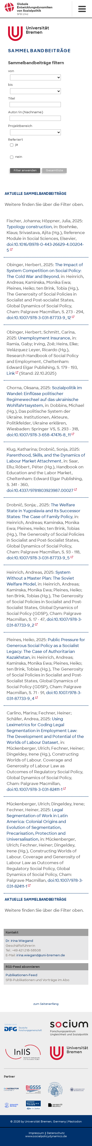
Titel (11, 98)
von (11, 71)
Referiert (15, 139)
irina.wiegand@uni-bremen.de (40, 955)
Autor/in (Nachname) (25, 112)
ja (16, 144)
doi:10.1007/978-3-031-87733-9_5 (38, 558)
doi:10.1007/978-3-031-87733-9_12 (39, 317)
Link (11, 373)
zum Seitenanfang (46, 1004)
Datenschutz (56, 1133)
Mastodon (75, 1121)
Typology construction (29, 226)
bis (10, 85)
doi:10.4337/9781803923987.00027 (40, 490)
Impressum (36, 1133)
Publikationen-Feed (21, 975)
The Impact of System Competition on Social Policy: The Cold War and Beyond (45, 270)
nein (18, 157)
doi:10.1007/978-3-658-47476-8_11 (39, 434)
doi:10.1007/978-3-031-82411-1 (34, 789)
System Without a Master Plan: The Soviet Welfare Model (40, 578)
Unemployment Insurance (44, 338)
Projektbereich (20, 126)
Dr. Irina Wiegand (19, 941)
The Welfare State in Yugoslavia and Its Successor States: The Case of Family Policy (43, 510)
